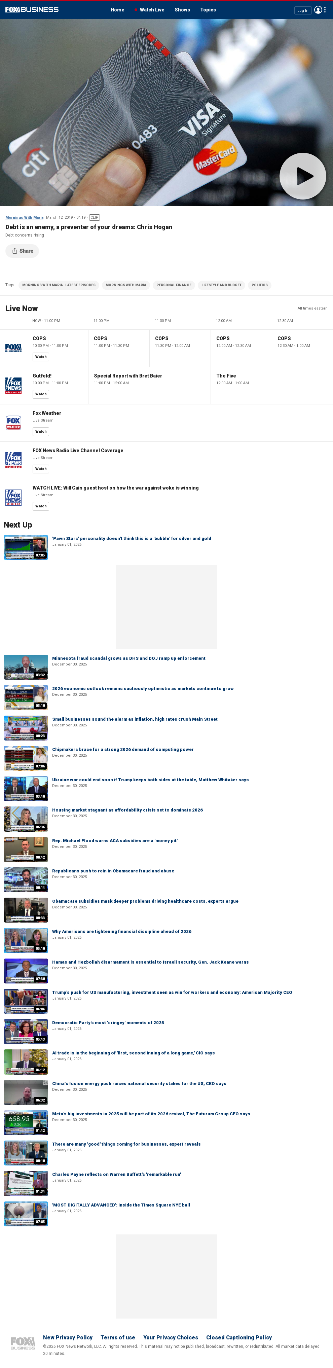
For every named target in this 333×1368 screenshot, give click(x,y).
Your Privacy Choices (170, 1337)
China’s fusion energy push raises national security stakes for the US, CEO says (139, 1083)
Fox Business (32, 9)
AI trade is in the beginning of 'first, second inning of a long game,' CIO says (133, 1052)
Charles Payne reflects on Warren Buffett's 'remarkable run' (116, 1174)
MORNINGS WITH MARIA (126, 285)
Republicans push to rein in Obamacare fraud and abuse (113, 870)
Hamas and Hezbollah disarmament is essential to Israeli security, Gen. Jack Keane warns (150, 962)
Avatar (318, 10)
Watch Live (152, 9)
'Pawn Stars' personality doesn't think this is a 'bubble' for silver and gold (131, 538)
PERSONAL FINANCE (173, 285)
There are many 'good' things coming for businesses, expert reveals (126, 1144)
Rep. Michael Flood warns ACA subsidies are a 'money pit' (115, 840)
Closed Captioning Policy (239, 1337)
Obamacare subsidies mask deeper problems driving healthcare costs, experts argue (145, 901)
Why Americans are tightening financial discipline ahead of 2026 (121, 931)
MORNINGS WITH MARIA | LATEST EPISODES (59, 285)
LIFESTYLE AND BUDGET (221, 285)
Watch (41, 357)
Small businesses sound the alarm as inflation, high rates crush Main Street (135, 719)
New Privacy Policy (67, 1337)
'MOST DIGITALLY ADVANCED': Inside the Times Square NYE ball (121, 1205)
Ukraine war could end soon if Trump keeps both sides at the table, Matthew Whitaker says (150, 779)
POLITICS (260, 285)
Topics (208, 9)
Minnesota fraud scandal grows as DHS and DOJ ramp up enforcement (129, 658)
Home (117, 9)
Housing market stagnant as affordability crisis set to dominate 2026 (127, 810)
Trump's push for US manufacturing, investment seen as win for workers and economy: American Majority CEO (172, 992)
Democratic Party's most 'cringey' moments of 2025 (108, 1022)
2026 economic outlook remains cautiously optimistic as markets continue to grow (143, 688)
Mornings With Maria (24, 217)
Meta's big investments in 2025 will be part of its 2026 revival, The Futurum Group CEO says (151, 1113)
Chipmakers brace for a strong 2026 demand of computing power (123, 749)
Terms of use (118, 1337)
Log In (302, 10)
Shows (182, 9)
